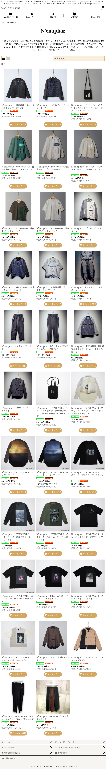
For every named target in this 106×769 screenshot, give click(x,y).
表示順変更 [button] (60, 58)
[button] (53, 15)
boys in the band (10, 7)
